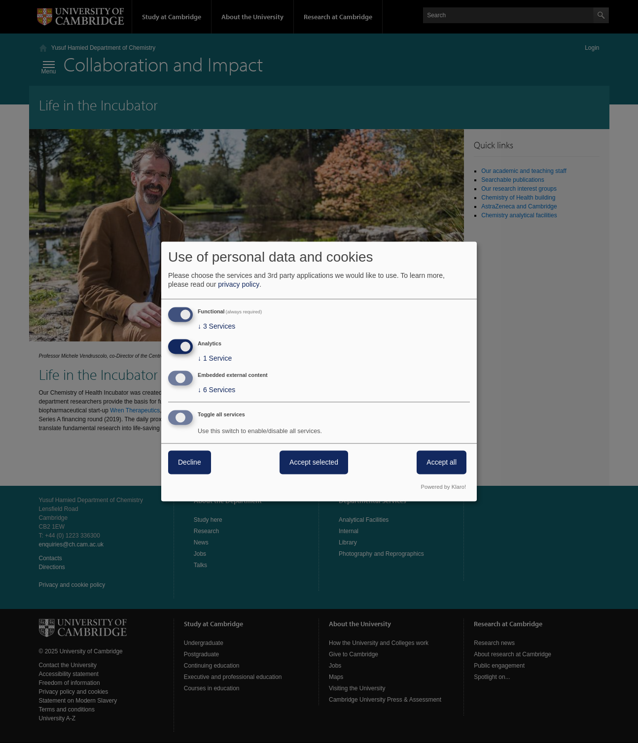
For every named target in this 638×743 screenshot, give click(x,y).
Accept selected (313, 463)
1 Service (215, 358)
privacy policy (238, 284)
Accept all (441, 463)
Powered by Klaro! (443, 487)
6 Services (216, 390)
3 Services (216, 326)
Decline (189, 463)
